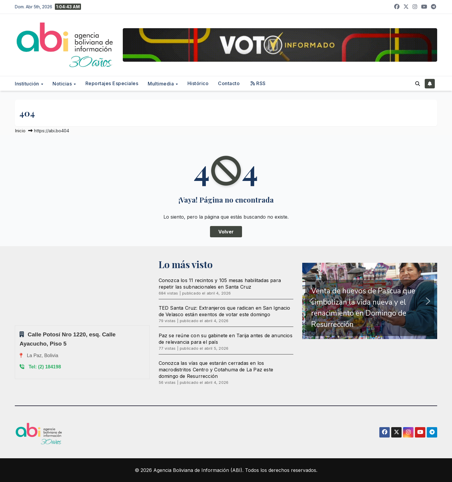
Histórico (198, 83)
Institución (27, 84)
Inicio (20, 130)
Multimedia (161, 84)
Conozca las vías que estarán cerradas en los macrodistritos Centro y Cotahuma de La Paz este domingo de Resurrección (216, 369)
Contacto (229, 83)
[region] (369, 301)
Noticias (62, 84)
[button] (417, 84)
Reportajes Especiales (112, 83)
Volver (226, 232)
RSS (258, 83)
